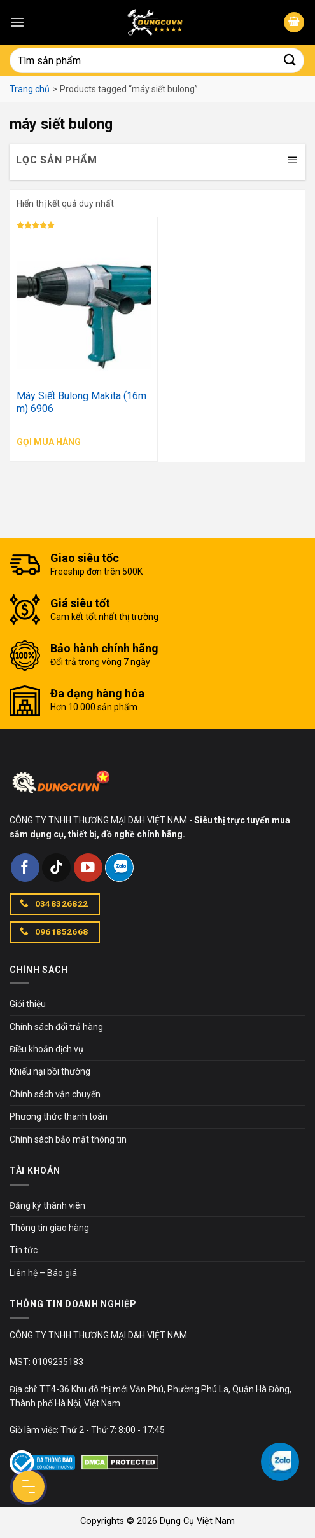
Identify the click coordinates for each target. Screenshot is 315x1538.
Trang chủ (30, 89)
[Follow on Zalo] (119, 867)
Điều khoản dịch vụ (46, 1049)
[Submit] (290, 60)
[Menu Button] (29, 1486)
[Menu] (17, 22)
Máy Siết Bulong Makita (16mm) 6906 (81, 402)
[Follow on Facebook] (25, 867)
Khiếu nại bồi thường (50, 1071)
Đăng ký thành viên (47, 1205)
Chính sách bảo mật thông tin (68, 1139)
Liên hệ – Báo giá (43, 1273)
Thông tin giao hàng (49, 1228)
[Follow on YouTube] (88, 867)
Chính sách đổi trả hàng (56, 1027)
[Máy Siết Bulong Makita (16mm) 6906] (84, 304)
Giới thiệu (28, 1004)
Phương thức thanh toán (59, 1116)
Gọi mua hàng (49, 442)
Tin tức (24, 1250)
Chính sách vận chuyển (55, 1094)
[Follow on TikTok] (56, 867)
